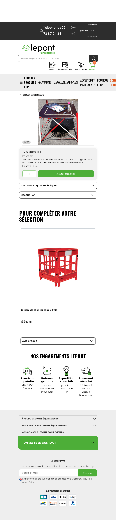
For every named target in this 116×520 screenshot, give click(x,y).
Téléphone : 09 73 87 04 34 (54, 30)
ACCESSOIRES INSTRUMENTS (87, 82)
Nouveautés (45, 82)
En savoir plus (30, 166)
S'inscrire (87, 473)
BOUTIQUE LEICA (102, 82)
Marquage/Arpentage (66, 82)
